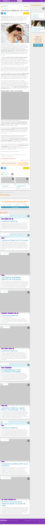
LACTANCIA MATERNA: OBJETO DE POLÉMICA (11, 278)
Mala (27, 164)
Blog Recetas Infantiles (6, 192)
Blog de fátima (5, 291)
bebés (2, 348)
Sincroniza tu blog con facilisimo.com (38, 45)
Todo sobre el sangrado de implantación (35, 16)
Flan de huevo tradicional (5, 185)
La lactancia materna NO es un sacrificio (14, 465)
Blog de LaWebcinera (6, 326)
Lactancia (11, 192)
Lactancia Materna (9, 221)
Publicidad (43, 520)
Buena (20, 164)
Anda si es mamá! (5, 439)
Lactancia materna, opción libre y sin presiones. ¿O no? (13, 409)
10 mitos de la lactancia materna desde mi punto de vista (13, 504)
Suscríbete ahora (15, 207)
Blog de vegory (5, 421)
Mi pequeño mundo (6, 234)
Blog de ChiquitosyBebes (6, 477)
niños (2, 425)
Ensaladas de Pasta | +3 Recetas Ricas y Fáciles (22, 186)
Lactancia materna (9, 315)
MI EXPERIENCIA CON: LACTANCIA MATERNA (11, 371)
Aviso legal (34, 520)
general (3, 275)
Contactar (38, 520)
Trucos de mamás (5, 253)
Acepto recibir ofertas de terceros (26, 205)
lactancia (10, 348)
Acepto (17, 205)
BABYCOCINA (5, 5)
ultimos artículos (11, 499)
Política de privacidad (28, 520)
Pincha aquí (13, 158)
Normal (23, 164)
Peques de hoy (5, 383)
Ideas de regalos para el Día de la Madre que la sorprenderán (38, 29)
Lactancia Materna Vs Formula (14, 240)
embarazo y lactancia (8, 367)
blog (6, 405)
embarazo (6, 348)
